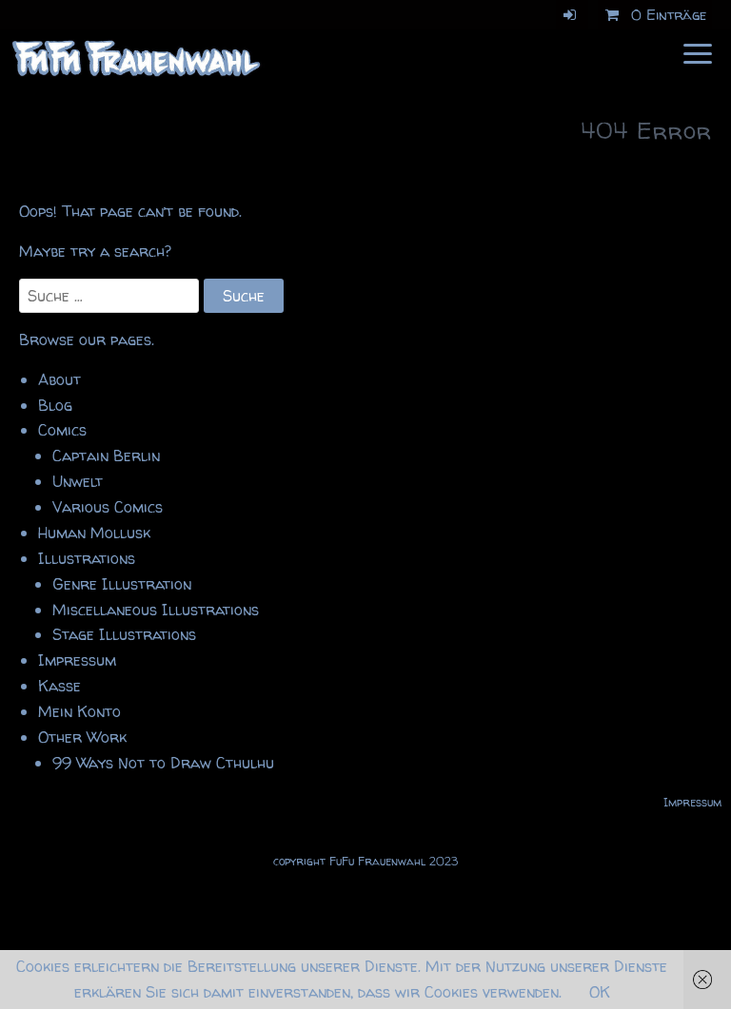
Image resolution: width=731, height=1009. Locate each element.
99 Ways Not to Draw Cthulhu (163, 762)
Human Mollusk (94, 532)
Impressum (77, 660)
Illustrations (86, 558)
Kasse (59, 685)
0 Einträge (652, 15)
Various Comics (107, 506)
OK (599, 991)
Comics (62, 429)
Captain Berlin (106, 455)
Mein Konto (79, 711)
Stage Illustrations (124, 634)
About (59, 379)
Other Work (82, 737)
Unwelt (77, 481)
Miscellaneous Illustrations (155, 609)
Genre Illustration (121, 583)
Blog (55, 405)
